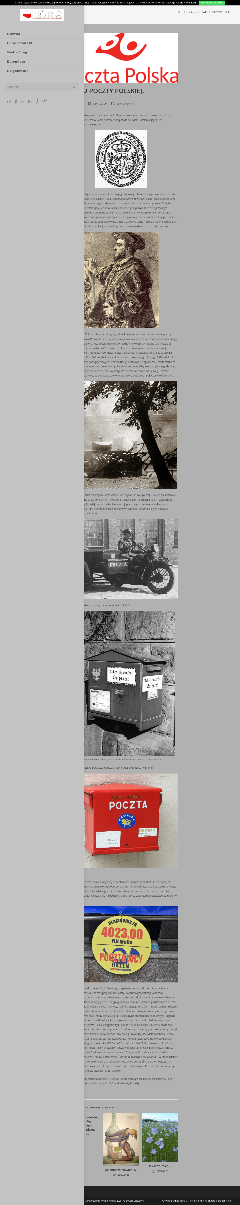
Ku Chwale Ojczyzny (212, 2)
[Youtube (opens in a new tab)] (23, 101)
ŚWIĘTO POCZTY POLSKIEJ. (216, 12)
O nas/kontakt (180, 1200)
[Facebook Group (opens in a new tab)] (16, 101)
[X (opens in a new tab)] (9, 101)
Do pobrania (224, 1200)
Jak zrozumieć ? (160, 1166)
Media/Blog (196, 1200)
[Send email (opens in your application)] (30, 101)
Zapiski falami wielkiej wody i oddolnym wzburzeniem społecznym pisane (82, 1123)
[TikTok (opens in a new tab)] (37, 101)
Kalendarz (210, 1200)
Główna (166, 1200)
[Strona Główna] (179, 12)
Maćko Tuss (76, 103)
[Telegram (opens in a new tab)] (44, 101)
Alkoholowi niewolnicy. (121, 1170)
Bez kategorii (124, 103)
